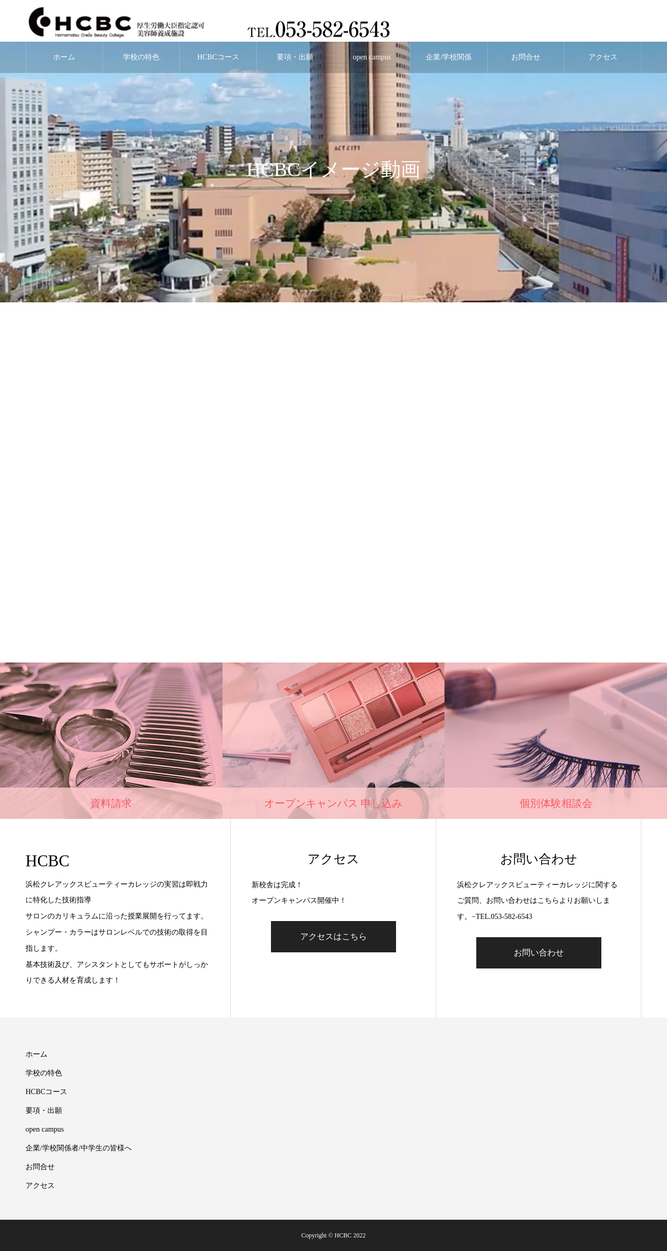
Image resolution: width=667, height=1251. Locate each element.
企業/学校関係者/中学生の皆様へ (448, 63)
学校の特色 (141, 57)
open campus (372, 57)
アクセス (602, 57)
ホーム (64, 57)
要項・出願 (295, 57)
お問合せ (525, 57)
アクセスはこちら (333, 936)
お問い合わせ (539, 952)
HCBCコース (218, 57)
